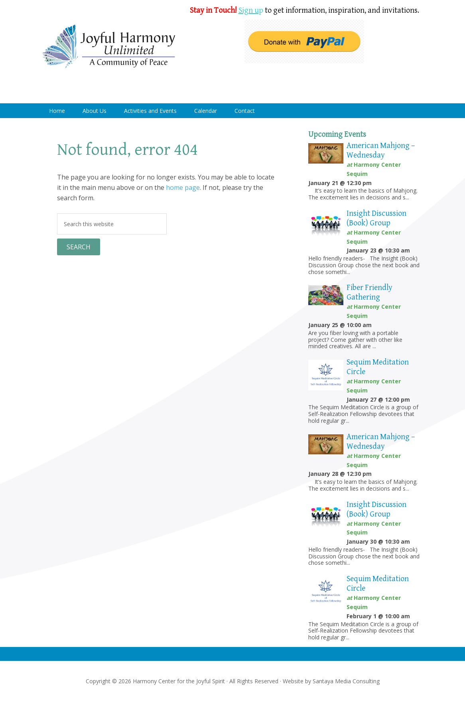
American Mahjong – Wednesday (381, 150)
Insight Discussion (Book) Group (376, 218)
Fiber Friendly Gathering (369, 292)
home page (183, 187)
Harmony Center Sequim (109, 47)
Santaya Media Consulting (346, 681)
